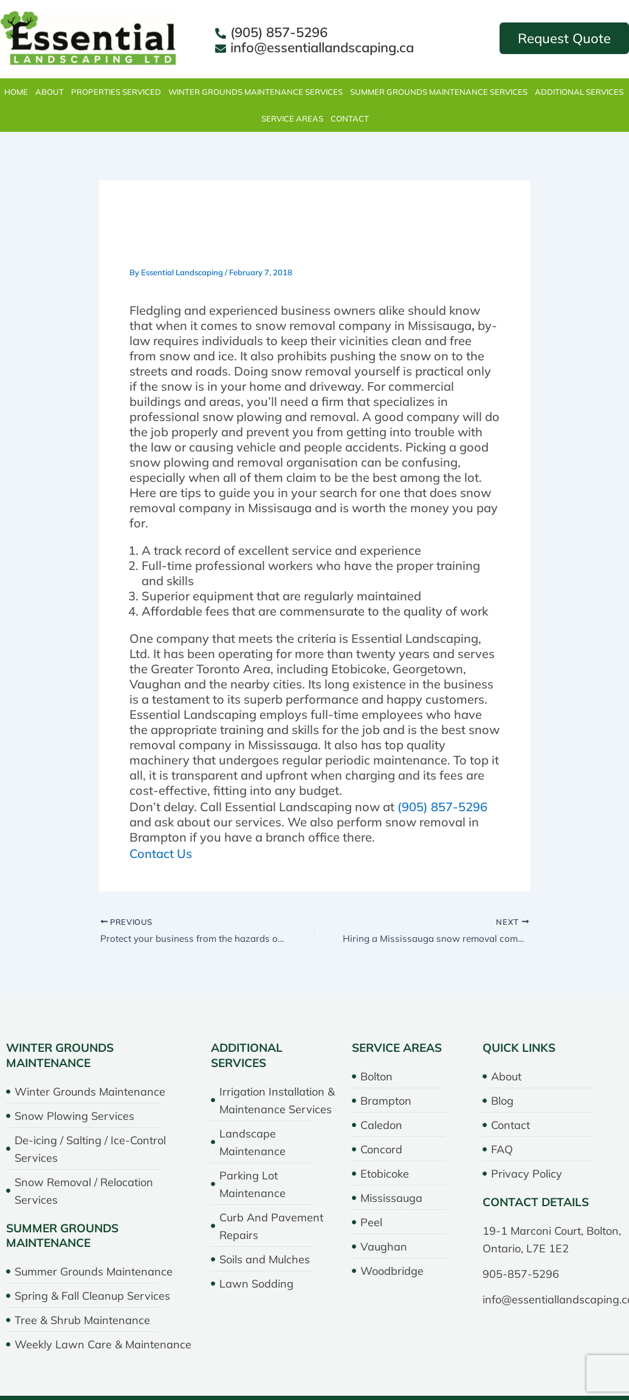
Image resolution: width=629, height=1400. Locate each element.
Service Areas (292, 118)
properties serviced (116, 92)
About (49, 92)
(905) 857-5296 (442, 806)
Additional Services (579, 92)
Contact (350, 118)
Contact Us (160, 852)
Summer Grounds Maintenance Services (439, 92)
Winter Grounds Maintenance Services (255, 92)
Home (16, 92)
